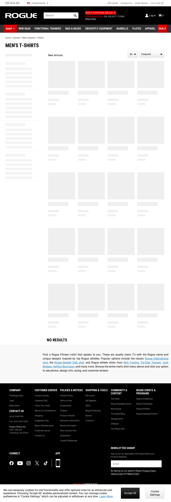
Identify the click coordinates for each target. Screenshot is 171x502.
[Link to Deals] (162, 29)
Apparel (16, 38)
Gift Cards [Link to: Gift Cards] (90, 395)
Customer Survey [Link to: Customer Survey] (42, 431)
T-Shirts (40, 38)
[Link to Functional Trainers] (48, 29)
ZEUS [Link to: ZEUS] (88, 405)
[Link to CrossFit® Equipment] (98, 29)
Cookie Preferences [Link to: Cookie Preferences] (68, 441)
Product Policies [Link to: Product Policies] (67, 415)
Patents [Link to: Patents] (63, 411)
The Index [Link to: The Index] (115, 399)
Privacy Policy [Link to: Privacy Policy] (66, 395)
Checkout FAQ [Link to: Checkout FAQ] (41, 401)
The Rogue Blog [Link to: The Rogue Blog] (118, 414)
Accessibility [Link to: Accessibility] (65, 405)
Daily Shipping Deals (100, 13)
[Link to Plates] (136, 29)
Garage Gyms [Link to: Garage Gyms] (117, 419)
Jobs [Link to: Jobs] (11, 401)
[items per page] (133, 54)
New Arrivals (55, 55)
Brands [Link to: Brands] (89, 415)
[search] (61, 15)
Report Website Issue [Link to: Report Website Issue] (44, 425)
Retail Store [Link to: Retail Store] (14, 405)
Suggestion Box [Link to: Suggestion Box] (42, 421)
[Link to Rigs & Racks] (73, 29)
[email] (136, 463)
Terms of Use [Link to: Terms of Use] (66, 401)
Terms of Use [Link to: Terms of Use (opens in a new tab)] (117, 474)
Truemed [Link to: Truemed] (90, 421)
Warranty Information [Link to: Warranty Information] (70, 421)
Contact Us (126, 3)
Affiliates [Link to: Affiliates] (115, 424)
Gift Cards (112, 3)
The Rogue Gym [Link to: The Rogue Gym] (118, 429)
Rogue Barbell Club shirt (69, 362)
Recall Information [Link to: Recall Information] (68, 425)
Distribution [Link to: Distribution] (65, 435)
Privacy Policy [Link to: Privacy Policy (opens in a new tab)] (149, 471)
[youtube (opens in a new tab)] (20, 463)
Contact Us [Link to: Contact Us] (40, 435)
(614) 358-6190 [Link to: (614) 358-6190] (16, 416)
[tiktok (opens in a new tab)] (46, 463)
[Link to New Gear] (24, 29)
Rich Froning (131, 362)
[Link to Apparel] (150, 29)
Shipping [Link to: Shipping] (39, 415)
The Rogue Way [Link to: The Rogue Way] (16, 395)
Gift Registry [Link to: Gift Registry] (91, 401)
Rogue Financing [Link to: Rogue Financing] (93, 411)
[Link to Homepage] (21, 15)
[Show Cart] (161, 15)
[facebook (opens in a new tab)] (11, 463)
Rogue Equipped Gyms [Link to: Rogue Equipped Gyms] (121, 404)
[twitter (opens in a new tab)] (37, 463)
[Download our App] (58, 463)
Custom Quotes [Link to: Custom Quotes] (42, 395)
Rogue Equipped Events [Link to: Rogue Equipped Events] (146, 414)
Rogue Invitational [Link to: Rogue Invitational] (144, 399)
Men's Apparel (28, 38)
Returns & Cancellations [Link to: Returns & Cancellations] (45, 411)
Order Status (141, 3)
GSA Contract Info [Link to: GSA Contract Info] (68, 431)
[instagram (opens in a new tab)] (28, 463)
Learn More (106, 496)
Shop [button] (9, 28)
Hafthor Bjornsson (63, 366)
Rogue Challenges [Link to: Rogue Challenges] (144, 404)
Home (8, 38)
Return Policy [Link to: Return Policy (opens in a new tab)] (133, 474)
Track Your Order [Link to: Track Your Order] (42, 405)
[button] (75, 15)
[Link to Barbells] (122, 29)
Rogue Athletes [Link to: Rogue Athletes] (143, 409)
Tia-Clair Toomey (150, 362)
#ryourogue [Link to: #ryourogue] (116, 409)
